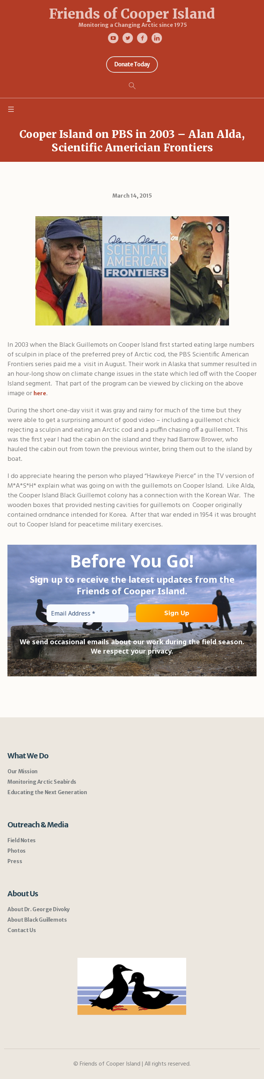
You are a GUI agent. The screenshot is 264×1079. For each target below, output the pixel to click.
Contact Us (21, 930)
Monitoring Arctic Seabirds (41, 781)
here (40, 393)
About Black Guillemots (37, 919)
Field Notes (21, 840)
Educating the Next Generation (47, 792)
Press (14, 861)
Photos (16, 850)
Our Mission (22, 771)
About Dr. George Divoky (38, 909)
